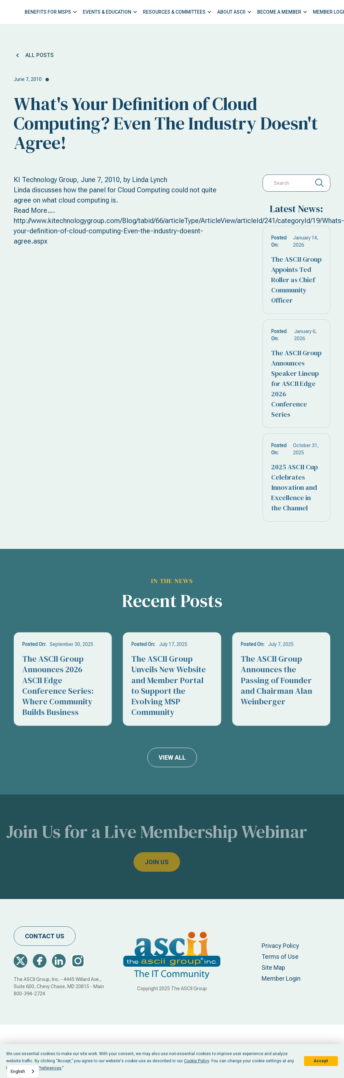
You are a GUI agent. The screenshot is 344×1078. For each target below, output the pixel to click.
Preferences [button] (50, 1068)
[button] (51, 12)
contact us (44, 936)
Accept (321, 1061)
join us (144, 862)
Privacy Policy (280, 945)
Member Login (281, 978)
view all (172, 757)
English (18, 1071)
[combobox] (23, 1071)
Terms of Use (280, 956)
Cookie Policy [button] (196, 1061)
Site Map (273, 967)
